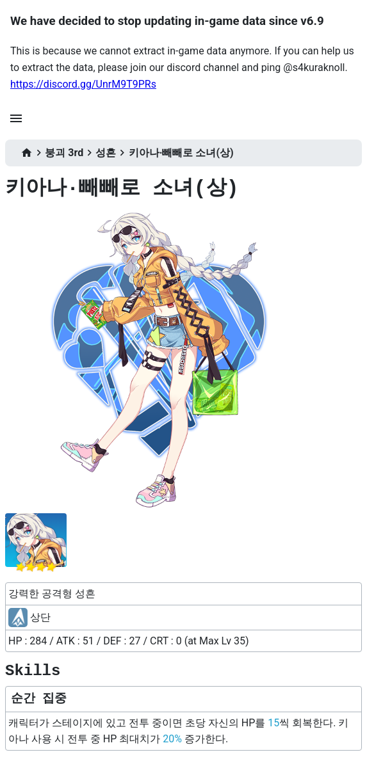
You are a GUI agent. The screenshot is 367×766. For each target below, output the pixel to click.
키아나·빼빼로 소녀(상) (181, 153)
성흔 (105, 153)
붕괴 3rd (64, 153)
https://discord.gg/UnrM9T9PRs (83, 84)
